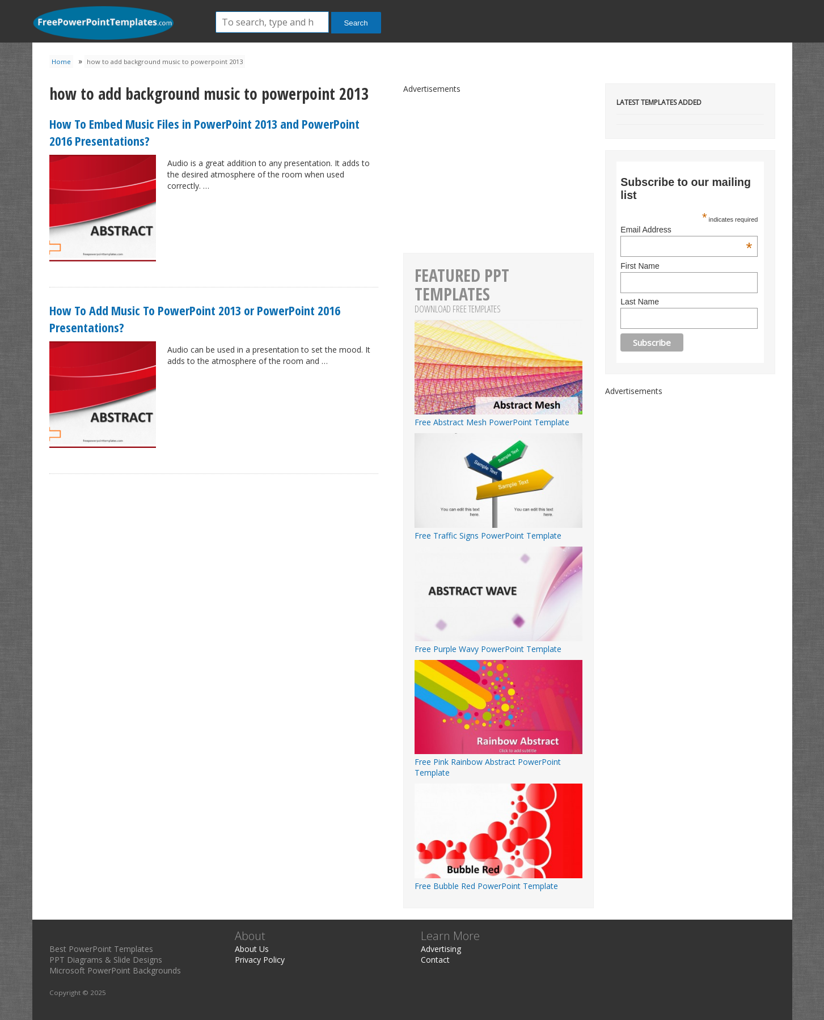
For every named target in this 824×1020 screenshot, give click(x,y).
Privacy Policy (260, 959)
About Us (252, 948)
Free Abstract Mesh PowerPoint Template (498, 417)
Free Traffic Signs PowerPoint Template (498, 530)
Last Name (639, 301)
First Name (639, 265)
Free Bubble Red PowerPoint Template (498, 880)
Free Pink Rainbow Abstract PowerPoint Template (498, 762)
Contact (435, 959)
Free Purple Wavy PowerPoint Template (498, 643)
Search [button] (355, 23)
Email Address (686, 229)
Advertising (441, 948)
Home (61, 61)
